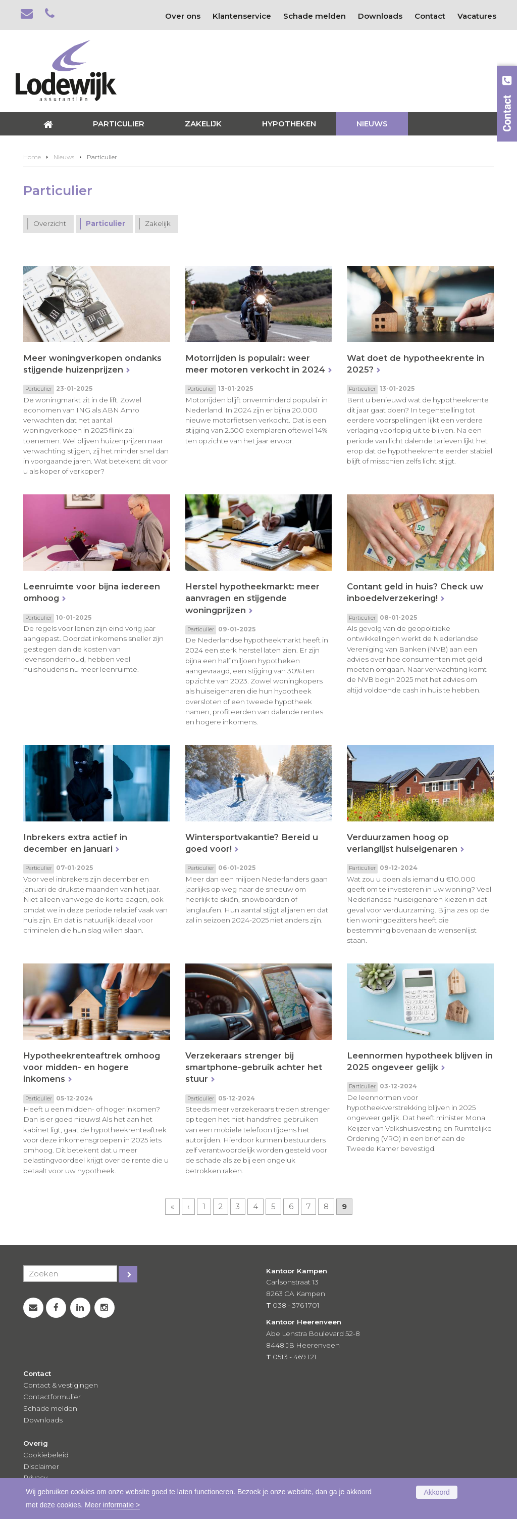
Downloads (43, 1420)
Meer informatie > (112, 1505)
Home (32, 157)
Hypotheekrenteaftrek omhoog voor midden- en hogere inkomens (91, 1067)
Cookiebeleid (46, 1455)
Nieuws (64, 157)
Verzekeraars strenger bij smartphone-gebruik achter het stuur (253, 1067)
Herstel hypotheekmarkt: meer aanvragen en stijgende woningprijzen (252, 598)
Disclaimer (41, 1466)
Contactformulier (52, 1397)
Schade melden (50, 1408)
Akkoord (436, 1492)
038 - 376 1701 (296, 1305)
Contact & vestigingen (60, 1385)
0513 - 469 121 (295, 1357)
